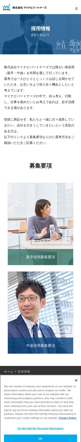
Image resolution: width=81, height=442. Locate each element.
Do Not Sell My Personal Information (40, 430)
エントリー (42, 240)
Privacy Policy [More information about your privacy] (67, 419)
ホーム (9, 371)
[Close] (76, 382)
